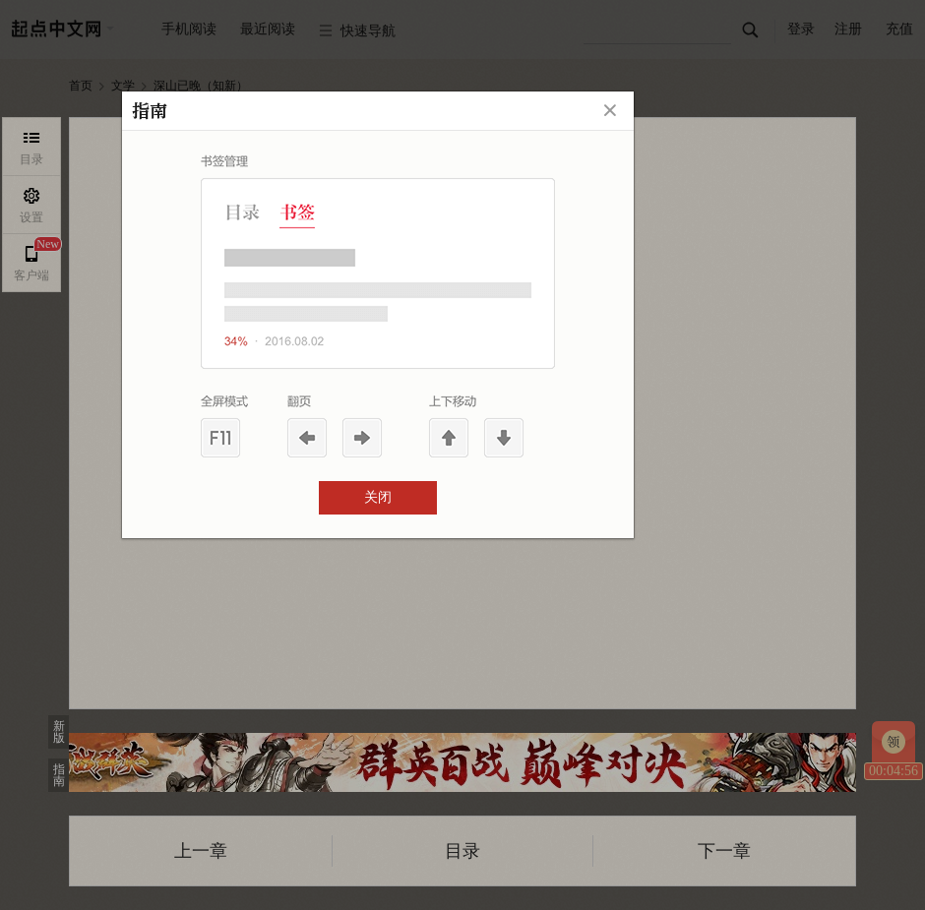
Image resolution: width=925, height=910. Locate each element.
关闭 (378, 497)
